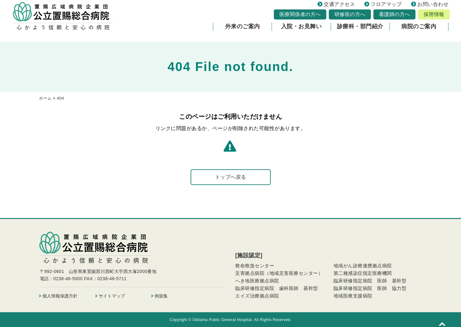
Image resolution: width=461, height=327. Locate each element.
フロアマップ (383, 6)
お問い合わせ (429, 6)
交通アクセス (336, 6)
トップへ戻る (230, 177)
